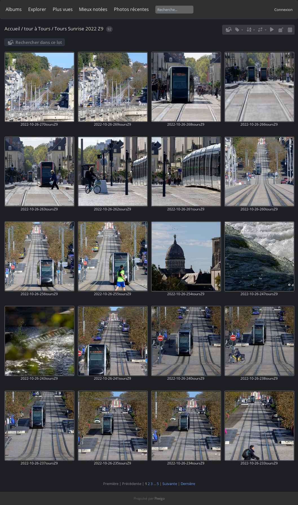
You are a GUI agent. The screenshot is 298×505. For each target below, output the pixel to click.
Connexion (283, 9)
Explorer (37, 9)
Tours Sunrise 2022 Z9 (78, 28)
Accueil (12, 28)
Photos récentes (131, 9)
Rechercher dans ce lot (39, 42)
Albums (14, 9)
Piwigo (159, 498)
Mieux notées (93, 9)
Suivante (169, 483)
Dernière (188, 483)
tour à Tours (37, 28)
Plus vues (63, 9)
